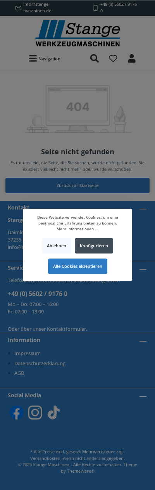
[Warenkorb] (146, 54)
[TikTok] (53, 412)
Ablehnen (56, 245)
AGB (19, 372)
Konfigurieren (94, 245)
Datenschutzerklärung (39, 363)
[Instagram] (35, 412)
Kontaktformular (66, 328)
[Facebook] (16, 412)
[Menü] (44, 58)
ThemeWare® (81, 471)
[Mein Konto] (131, 58)
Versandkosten (45, 458)
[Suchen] (94, 58)
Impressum (27, 353)
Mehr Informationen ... (77, 228)
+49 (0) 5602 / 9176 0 (37, 293)
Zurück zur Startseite (77, 185)
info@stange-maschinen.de (37, 7)
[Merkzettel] (113, 58)
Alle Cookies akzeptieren (77, 266)
